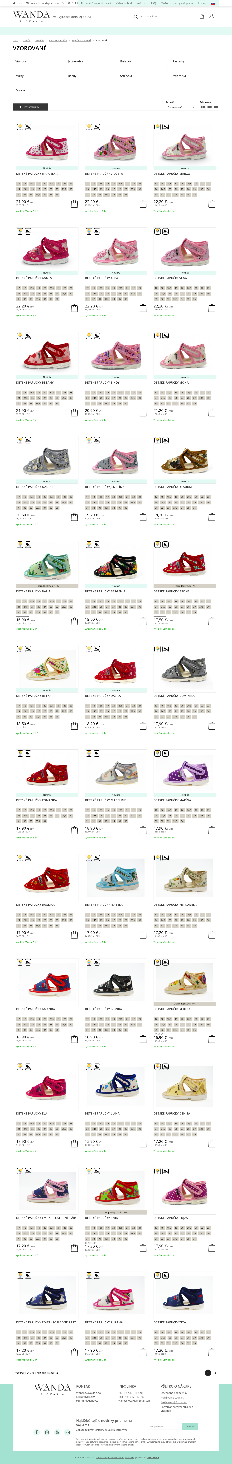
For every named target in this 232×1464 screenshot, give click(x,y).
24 (19, 189)
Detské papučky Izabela (104, 904)
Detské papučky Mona (171, 382)
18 (25, 183)
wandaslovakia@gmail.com (44, 3)
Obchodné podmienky (174, 1393)
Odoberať (190, 1426)
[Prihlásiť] (211, 16)
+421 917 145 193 (75, 3)
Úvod (19, 3)
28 (51, 189)
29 (57, 189)
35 (51, 194)
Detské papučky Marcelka (37, 174)
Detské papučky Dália (33, 591)
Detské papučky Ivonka (103, 1009)
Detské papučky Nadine (34, 487)
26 (39, 189)
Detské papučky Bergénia (105, 591)
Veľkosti (141, 3)
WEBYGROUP (153, 1457)
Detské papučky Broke (171, 591)
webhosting (130, 1457)
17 (19, 183)
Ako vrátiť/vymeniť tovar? (96, 3)
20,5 (52, 183)
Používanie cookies (172, 1397)
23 (71, 183)
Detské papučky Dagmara (36, 904)
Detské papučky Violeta (104, 174)
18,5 (32, 183)
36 (57, 194)
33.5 (175, 1238)
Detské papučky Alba (101, 278)
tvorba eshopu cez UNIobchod (110, 1457)
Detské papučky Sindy (102, 382)
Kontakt (84, 1386)
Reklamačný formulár (174, 1402)
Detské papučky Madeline (105, 800)
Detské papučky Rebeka (172, 1009)
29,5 (64, 189)
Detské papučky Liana (102, 1113)
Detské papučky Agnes (34, 278)
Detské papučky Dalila (103, 696)
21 (59, 183)
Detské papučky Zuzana (104, 1322)
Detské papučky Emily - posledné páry (46, 1218)
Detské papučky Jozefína (104, 487)
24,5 (26, 189)
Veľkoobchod (124, 3)
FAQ (153, 3)
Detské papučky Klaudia (173, 487)
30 (71, 189)
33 (31, 194)
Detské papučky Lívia (101, 1218)
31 (19, 194)
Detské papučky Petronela (175, 904)
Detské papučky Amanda (35, 1009)
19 (39, 183)
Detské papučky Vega (170, 278)
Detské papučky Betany (34, 382)
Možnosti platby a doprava (177, 3)
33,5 (38, 194)
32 (25, 194)
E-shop (202, 3)
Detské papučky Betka (33, 696)
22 (65, 183)
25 (32, 189)
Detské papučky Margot (173, 174)
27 (45, 189)
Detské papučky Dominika (174, 696)
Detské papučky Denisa (172, 1113)
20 (45, 183)
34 (45, 194)
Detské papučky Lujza (171, 1218)
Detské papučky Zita (170, 1322)
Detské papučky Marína (172, 800)
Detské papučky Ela (31, 1113)
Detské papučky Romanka (36, 800)
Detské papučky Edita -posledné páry (46, 1322)
